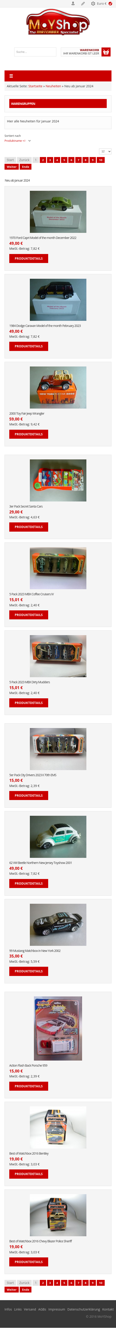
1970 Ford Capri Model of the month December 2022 (42, 238)
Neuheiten (53, 86)
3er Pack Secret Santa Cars (26, 506)
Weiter (12, 167)
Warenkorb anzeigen (106, 51)
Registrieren (83, 3)
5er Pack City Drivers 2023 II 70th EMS (32, 775)
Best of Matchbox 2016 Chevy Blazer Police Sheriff (40, 1241)
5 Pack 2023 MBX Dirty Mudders (29, 682)
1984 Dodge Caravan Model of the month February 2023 (45, 326)
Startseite (35, 86)
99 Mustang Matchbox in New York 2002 (34, 951)
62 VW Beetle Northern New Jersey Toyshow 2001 (40, 863)
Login (73, 3)
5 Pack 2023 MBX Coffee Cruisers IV (31, 594)
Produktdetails (29, 258)
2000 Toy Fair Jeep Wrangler (26, 414)
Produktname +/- (15, 141)
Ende (25, 167)
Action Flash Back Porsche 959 (28, 1066)
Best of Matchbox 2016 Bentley (28, 1153)
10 (100, 160)
